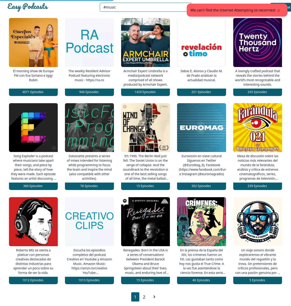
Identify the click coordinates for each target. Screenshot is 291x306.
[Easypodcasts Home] (51, 7)
